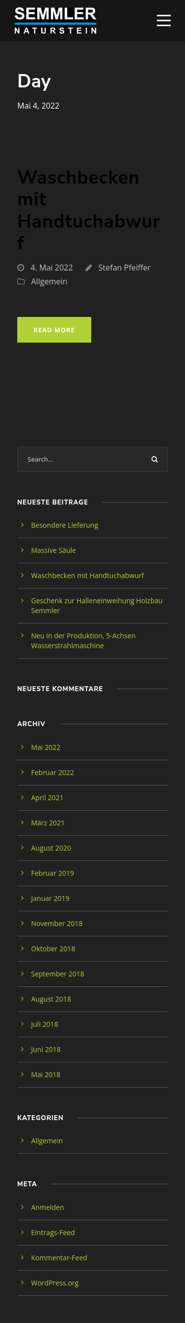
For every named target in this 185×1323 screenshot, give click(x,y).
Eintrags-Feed (53, 1232)
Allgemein (49, 281)
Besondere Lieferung (64, 525)
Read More (54, 329)
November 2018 (57, 923)
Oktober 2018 (53, 948)
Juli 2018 (44, 1024)
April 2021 (47, 797)
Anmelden (47, 1207)
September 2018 (57, 973)
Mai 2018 (46, 1074)
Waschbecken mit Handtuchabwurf (88, 210)
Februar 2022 (52, 772)
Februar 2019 (52, 873)
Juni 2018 (46, 1049)
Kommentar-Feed (59, 1257)
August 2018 (51, 999)
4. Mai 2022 (52, 267)
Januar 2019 (50, 898)
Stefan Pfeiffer (125, 267)
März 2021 (48, 822)
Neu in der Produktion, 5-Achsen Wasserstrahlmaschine (83, 640)
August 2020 (51, 848)
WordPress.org (54, 1282)
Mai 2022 (46, 747)
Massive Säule (53, 550)
